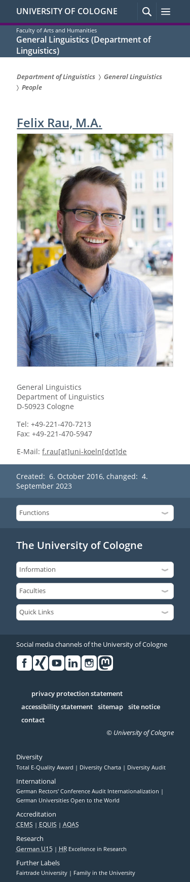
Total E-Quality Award (45, 767)
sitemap (110, 707)
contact (33, 720)
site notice (144, 707)
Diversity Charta (101, 767)
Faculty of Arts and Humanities (56, 30)
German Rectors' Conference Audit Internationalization (88, 791)
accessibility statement (57, 707)
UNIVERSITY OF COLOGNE (67, 11)
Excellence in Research (93, 849)
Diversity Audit (146, 767)
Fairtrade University (42, 872)
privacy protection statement (77, 694)
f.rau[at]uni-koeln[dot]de (84, 451)
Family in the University (104, 872)
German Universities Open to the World (68, 800)
